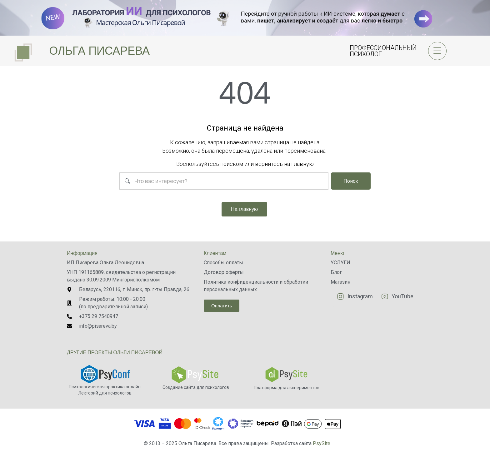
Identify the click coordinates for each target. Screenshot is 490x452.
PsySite (321, 443)
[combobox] (224, 181)
